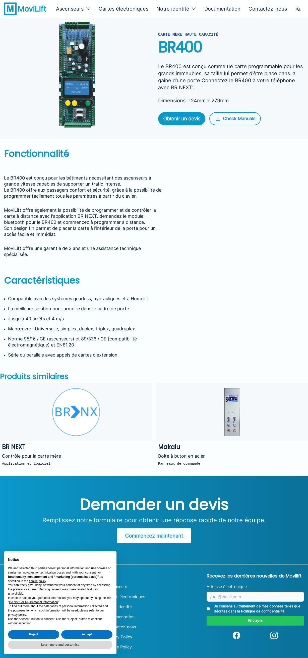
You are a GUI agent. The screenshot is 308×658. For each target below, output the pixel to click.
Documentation (222, 9)
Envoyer (255, 620)
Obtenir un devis (181, 119)
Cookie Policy (118, 646)
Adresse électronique (227, 586)
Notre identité (118, 606)
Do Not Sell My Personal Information (33, 602)
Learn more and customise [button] (60, 644)
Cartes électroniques (123, 9)
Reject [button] (33, 634)
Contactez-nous (268, 9)
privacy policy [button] (17, 615)
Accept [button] (87, 634)
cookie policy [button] (37, 581)
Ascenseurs (116, 586)
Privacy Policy (118, 636)
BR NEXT (87, 216)
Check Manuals (235, 119)
